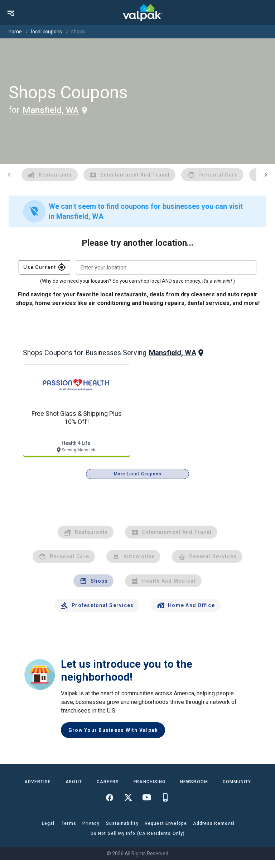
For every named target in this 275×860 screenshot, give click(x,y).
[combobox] (166, 267)
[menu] (11, 13)
